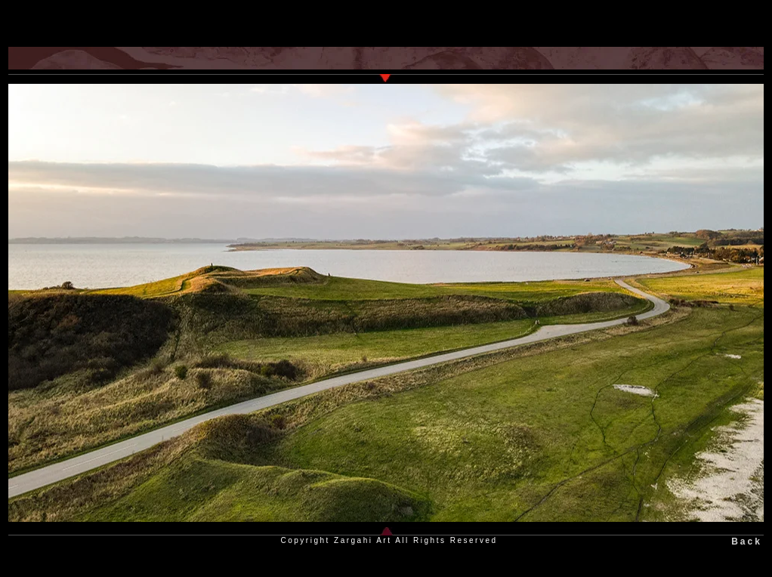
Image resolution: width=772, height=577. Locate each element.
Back (746, 541)
